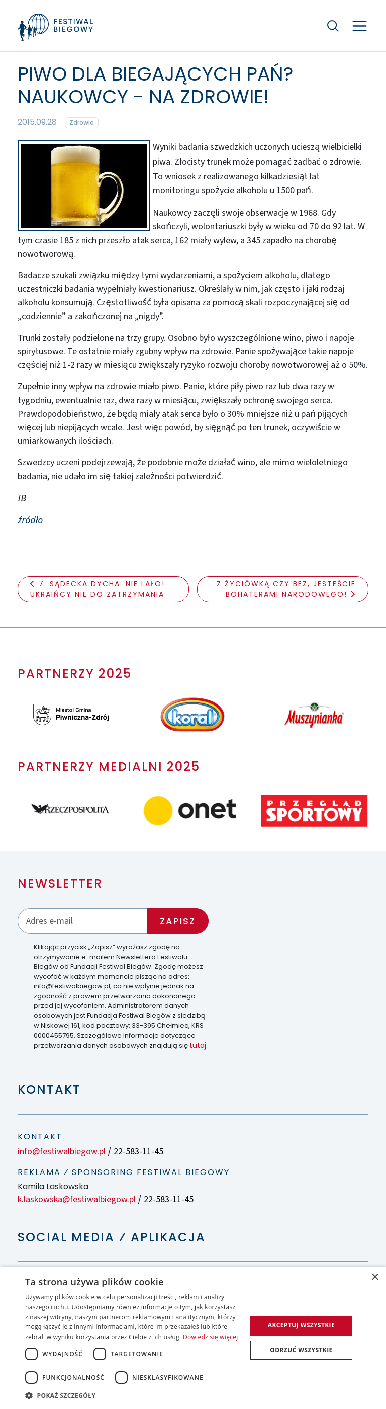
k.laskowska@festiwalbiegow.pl (77, 1199)
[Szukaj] (333, 25)
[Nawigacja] (359, 26)
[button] (132, 1395)
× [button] (374, 1277)
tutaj (197, 1045)
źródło (30, 520)
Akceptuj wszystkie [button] (301, 1325)
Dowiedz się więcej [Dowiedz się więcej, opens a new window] (210, 1337)
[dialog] (193, 1338)
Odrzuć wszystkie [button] (301, 1350)
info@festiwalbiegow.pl (62, 1151)
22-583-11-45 (138, 1151)
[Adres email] (82, 921)
